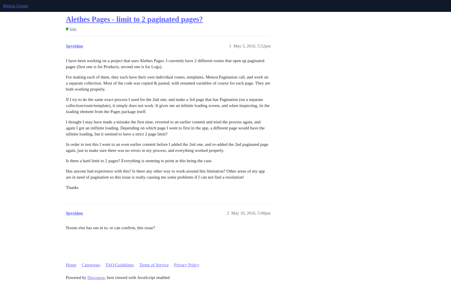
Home (71, 265)
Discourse (96, 277)
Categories (91, 265)
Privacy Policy (186, 265)
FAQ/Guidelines (120, 265)
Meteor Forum (15, 5)
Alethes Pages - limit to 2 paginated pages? (134, 19)
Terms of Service (154, 265)
